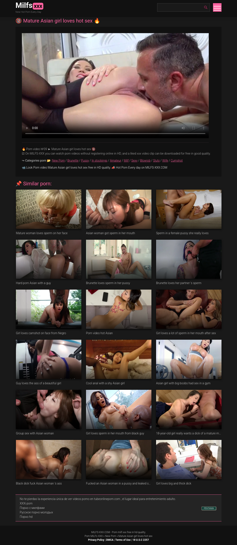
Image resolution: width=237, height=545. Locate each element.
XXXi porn (26, 503)
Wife (165, 160)
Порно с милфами (32, 508)
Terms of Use (123, 539)
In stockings (99, 160)
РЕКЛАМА (209, 508)
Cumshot (177, 160)
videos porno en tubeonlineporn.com (96, 499)
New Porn (58, 160)
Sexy (134, 160)
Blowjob (145, 160)
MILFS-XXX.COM (100, 532)
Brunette (72, 160)
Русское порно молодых (36, 512)
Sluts (156, 160)
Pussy (85, 160)
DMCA (109, 539)
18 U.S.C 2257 (141, 539)
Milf (126, 160)
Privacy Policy (96, 539)
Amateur (115, 160)
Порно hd (26, 516)
